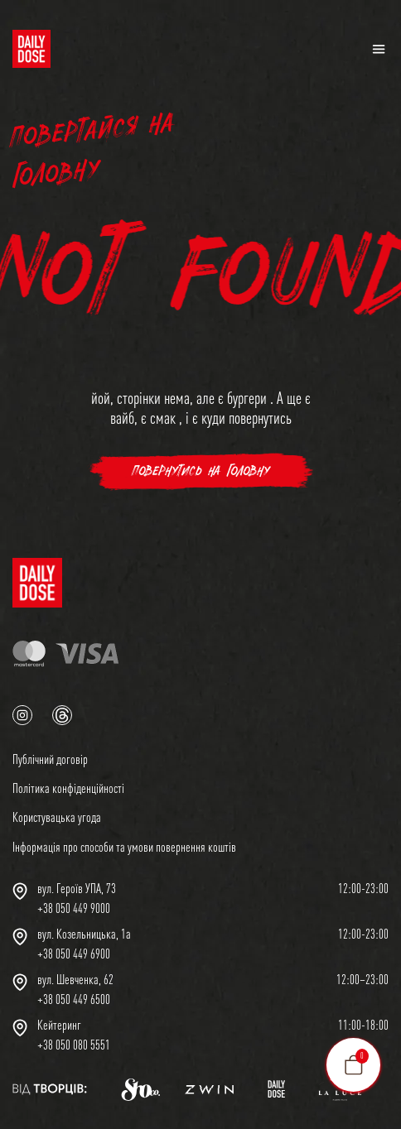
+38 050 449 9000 (73, 908)
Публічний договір (50, 759)
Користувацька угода (56, 817)
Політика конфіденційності (68, 788)
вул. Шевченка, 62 (75, 979)
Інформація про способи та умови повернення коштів (124, 846)
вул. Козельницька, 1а (84, 933)
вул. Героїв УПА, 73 (76, 888)
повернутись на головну (201, 471)
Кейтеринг (59, 1024)
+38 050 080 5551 (73, 1044)
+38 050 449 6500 (73, 999)
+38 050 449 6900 (73, 953)
